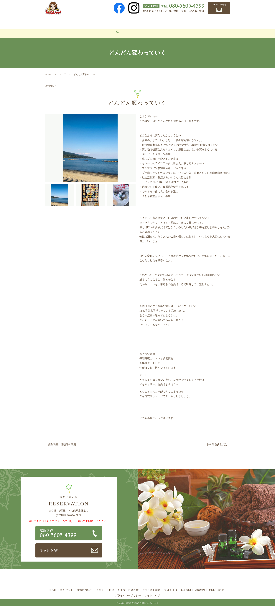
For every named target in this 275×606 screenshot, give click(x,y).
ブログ (180, 21)
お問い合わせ (55, 27)
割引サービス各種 (136, 21)
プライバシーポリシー (128, 590)
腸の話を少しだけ (217, 438)
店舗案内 (216, 21)
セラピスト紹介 (161, 21)
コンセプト (67, 21)
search (71, 28)
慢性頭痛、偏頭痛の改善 (62, 438)
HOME (51, 21)
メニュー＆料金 (110, 21)
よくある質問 (197, 21)
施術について (87, 21)
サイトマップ (152, 590)
